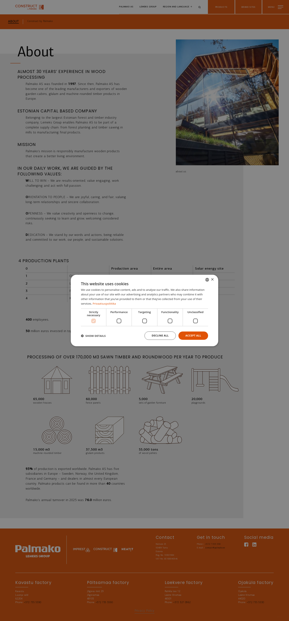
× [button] (212, 279)
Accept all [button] (193, 335)
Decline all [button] (160, 335)
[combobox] (207, 280)
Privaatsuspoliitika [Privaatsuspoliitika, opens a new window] (104, 303)
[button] (93, 336)
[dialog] (144, 310)
